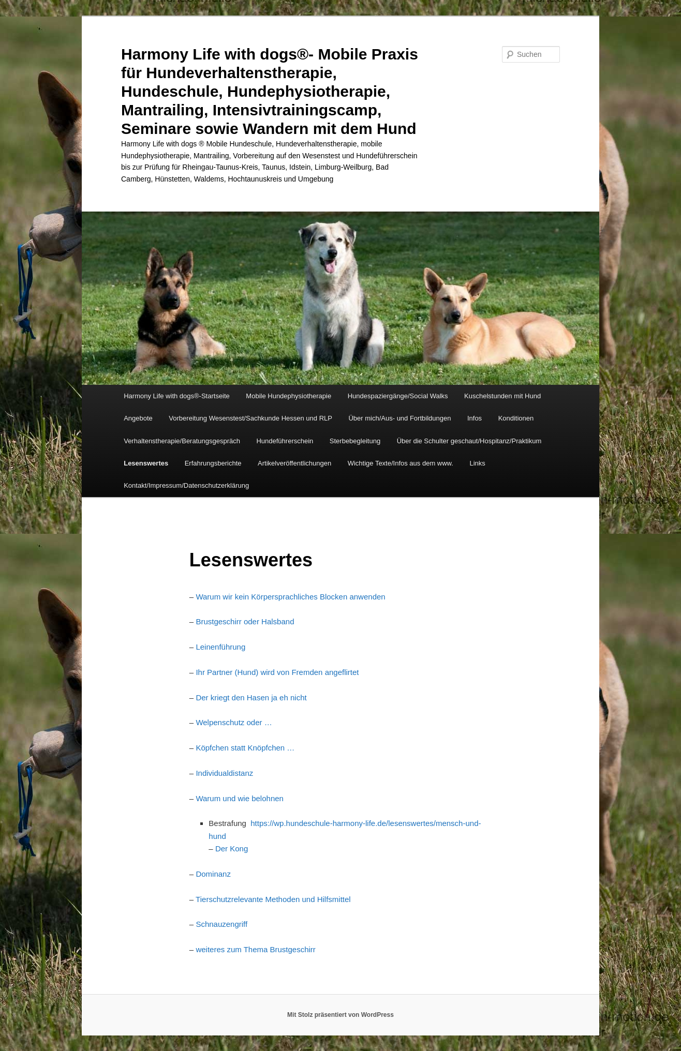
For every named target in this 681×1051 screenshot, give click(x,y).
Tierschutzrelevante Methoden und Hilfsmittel (273, 899)
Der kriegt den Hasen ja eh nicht (251, 697)
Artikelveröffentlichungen (294, 463)
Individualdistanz (224, 773)
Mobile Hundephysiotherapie (288, 396)
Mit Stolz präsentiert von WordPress (340, 1014)
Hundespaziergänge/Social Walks (398, 396)
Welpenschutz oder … (234, 722)
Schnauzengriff (221, 924)
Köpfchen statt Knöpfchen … (245, 747)
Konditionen (516, 418)
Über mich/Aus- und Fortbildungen (399, 418)
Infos (474, 418)
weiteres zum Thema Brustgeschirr (255, 949)
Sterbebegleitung (355, 441)
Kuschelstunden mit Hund (502, 396)
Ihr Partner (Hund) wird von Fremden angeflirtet (277, 672)
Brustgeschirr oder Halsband (245, 621)
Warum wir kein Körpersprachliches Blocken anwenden (290, 596)
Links (477, 463)
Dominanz (213, 873)
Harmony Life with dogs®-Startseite (177, 396)
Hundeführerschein (284, 441)
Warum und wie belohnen (240, 798)
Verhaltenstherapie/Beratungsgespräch (182, 441)
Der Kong (231, 848)
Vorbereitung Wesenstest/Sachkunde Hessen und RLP (250, 418)
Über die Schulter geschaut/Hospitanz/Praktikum (469, 441)
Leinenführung (220, 646)
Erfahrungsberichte (213, 463)
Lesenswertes (146, 463)
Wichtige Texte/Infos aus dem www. (400, 463)
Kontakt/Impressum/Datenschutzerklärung (186, 485)
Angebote (138, 418)
